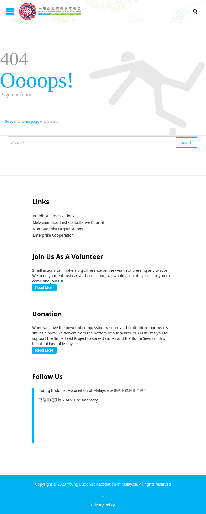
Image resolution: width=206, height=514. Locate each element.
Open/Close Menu (10, 11)
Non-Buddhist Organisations (58, 228)
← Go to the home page (19, 121)
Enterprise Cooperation (53, 235)
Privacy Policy (103, 504)
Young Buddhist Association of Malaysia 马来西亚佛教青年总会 (93, 390)
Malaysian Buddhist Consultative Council (68, 222)
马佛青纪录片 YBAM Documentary (68, 400)
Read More (44, 287)
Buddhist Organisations (53, 215)
